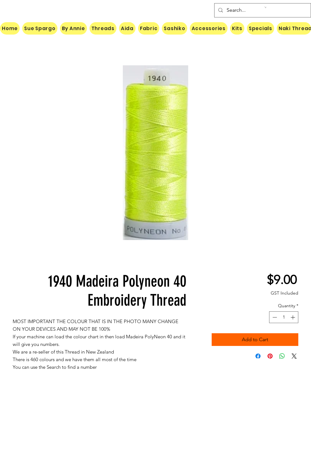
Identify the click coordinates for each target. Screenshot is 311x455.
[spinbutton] (283, 317)
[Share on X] (294, 356)
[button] (266, 7)
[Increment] (293, 317)
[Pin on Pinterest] (270, 356)
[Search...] (262, 10)
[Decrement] (274, 317)
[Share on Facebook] (258, 356)
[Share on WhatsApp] (282, 356)
